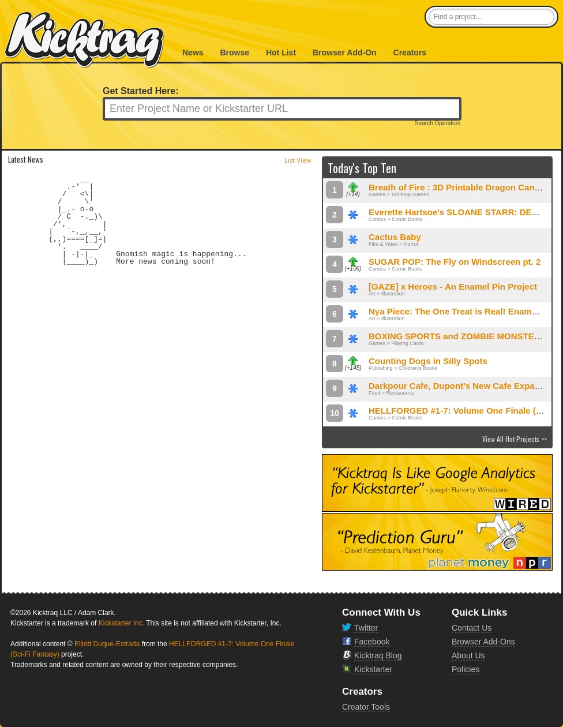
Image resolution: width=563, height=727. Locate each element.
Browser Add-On (345, 52)
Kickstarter (373, 669)
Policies (465, 669)
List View (297, 160)
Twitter (366, 627)
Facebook (371, 641)
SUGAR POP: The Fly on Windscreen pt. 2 (455, 262)
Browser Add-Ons (483, 641)
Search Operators (437, 123)
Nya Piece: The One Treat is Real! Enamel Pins (464, 311)
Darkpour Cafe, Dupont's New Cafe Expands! (461, 386)
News (193, 52)
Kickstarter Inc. (121, 623)
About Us (468, 655)
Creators (410, 52)
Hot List (281, 52)
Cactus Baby (395, 237)
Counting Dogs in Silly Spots (428, 361)
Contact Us (471, 627)
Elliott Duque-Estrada (107, 644)
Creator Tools (366, 706)
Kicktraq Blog (377, 655)
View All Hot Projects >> (514, 439)
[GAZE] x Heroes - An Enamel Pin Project (453, 286)
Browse (234, 52)
